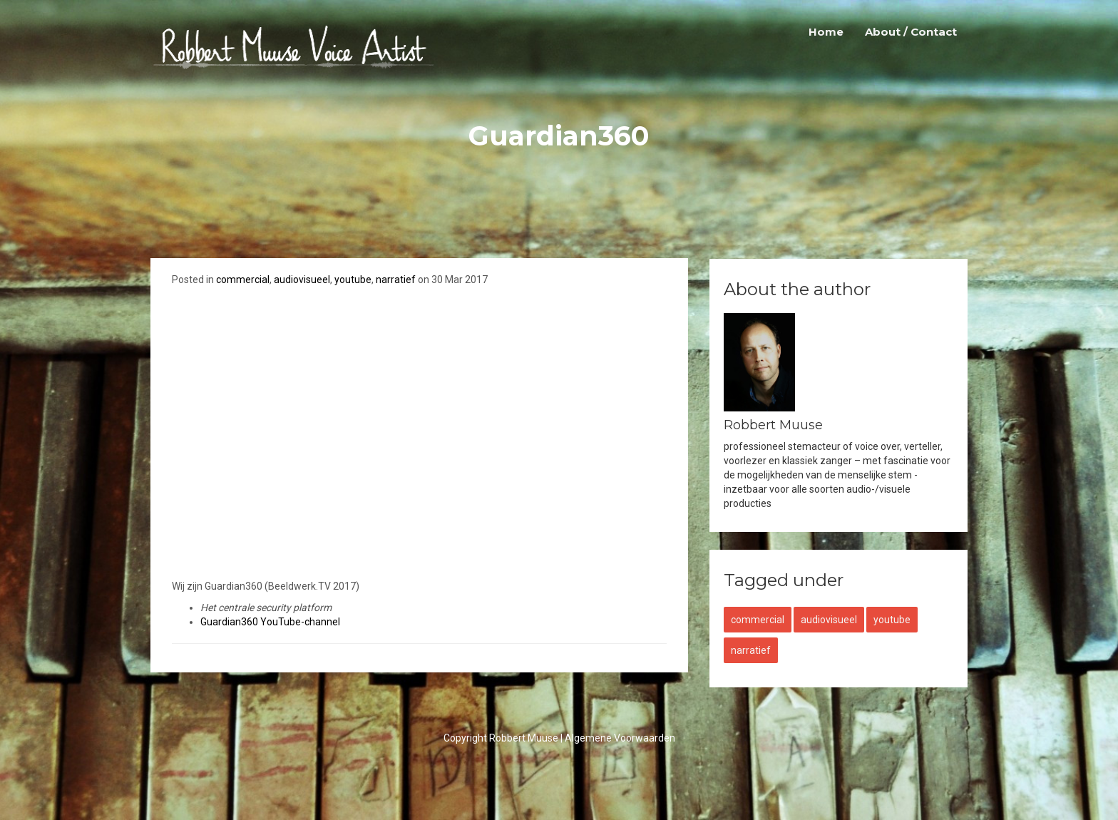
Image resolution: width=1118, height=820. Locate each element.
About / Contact (911, 32)
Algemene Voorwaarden (620, 738)
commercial (243, 279)
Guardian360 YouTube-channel (270, 621)
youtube (352, 279)
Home (826, 32)
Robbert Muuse (523, 738)
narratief (396, 279)
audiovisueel (302, 279)
